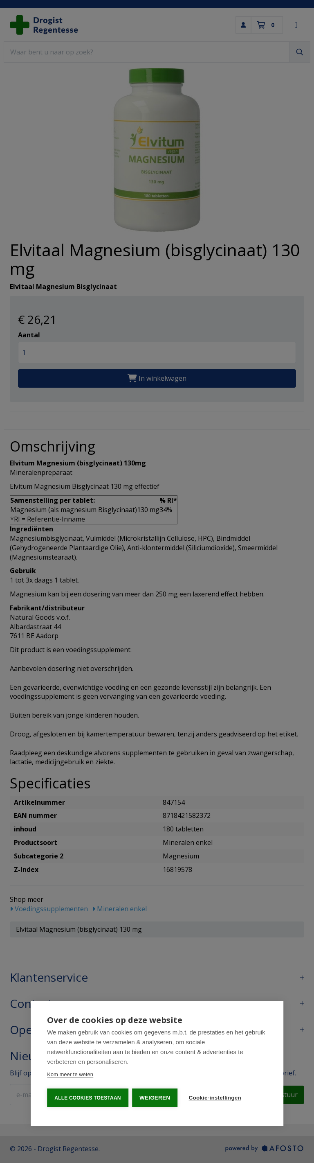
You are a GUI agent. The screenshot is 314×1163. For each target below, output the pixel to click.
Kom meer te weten (70, 1075)
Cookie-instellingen (215, 1098)
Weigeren (155, 1098)
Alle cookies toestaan (87, 1098)
